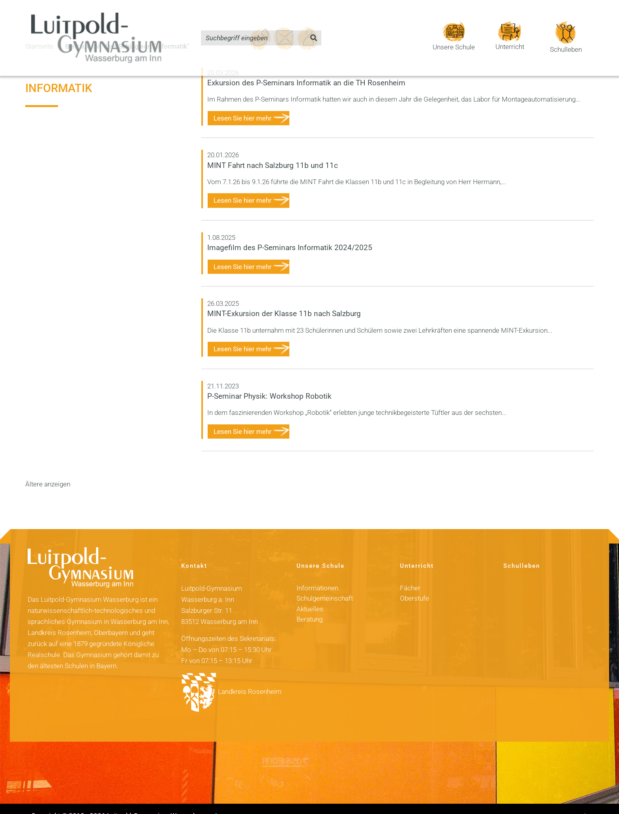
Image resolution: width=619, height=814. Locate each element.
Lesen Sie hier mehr (243, 105)
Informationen (317, 574)
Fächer (410, 574)
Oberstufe (414, 585)
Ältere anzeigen (47, 471)
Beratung (309, 606)
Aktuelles (309, 595)
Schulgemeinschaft (324, 585)
